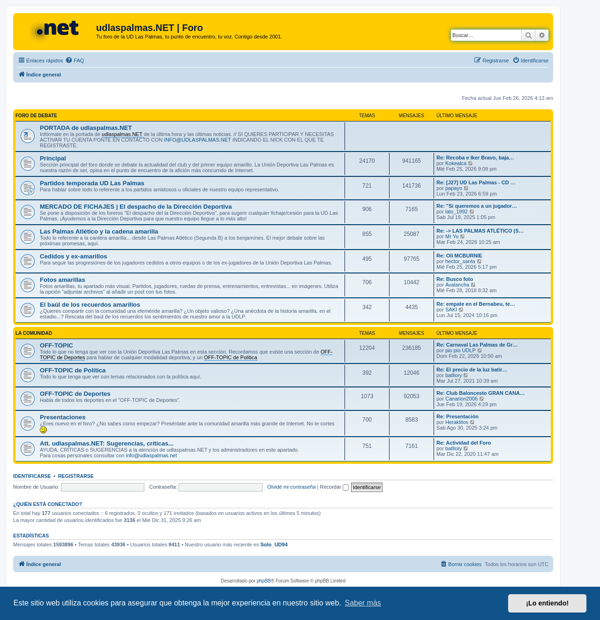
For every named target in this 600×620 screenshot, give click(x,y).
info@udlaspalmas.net (151, 455)
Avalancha (457, 284)
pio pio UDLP (460, 350)
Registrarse (76, 476)
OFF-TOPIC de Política (72, 370)
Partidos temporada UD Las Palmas (92, 183)
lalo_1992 (456, 211)
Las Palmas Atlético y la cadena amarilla (99, 231)
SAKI (451, 309)
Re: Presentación (457, 416)
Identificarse (32, 476)
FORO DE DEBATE (36, 115)
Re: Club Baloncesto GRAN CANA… (480, 393)
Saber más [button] (363, 603)
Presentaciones (63, 417)
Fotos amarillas (62, 279)
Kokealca (455, 163)
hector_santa (460, 261)
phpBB (264, 580)
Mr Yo (451, 236)
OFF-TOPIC (56, 345)
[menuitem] (74, 60)
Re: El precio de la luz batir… (472, 369)
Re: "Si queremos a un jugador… (476, 206)
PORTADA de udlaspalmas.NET (86, 127)
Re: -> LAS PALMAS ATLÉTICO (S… (480, 231)
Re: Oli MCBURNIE (459, 255)
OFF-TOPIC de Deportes (75, 393)
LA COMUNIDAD (33, 333)
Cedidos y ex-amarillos (73, 256)
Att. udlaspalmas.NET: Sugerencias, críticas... (106, 443)
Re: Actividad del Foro (463, 443)
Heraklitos (456, 422)
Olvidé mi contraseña (291, 487)
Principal (53, 158)
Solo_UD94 (273, 544)
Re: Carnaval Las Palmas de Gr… (477, 345)
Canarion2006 (461, 398)
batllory (453, 375)
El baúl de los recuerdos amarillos (90, 304)
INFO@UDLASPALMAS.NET (197, 140)
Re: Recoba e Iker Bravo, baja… (475, 157)
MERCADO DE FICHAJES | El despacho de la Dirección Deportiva (136, 206)
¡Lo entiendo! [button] (547, 603)
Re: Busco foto (454, 279)
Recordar (334, 487)
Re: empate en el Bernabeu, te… (475, 304)
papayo (453, 188)
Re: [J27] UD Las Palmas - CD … (476, 182)
